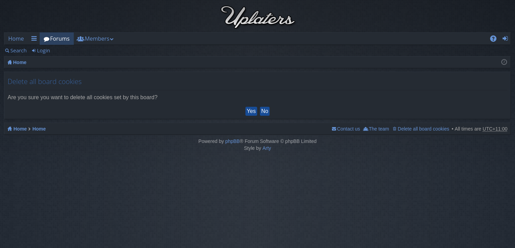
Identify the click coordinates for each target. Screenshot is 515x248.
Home (16, 38)
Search (18, 50)
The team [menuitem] (379, 129)
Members (97, 38)
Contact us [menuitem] (348, 129)
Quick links (35, 40)
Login (43, 50)
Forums (60, 38)
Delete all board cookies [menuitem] (423, 129)
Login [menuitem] (507, 40)
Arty (266, 148)
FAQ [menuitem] (495, 40)
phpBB (232, 141)
